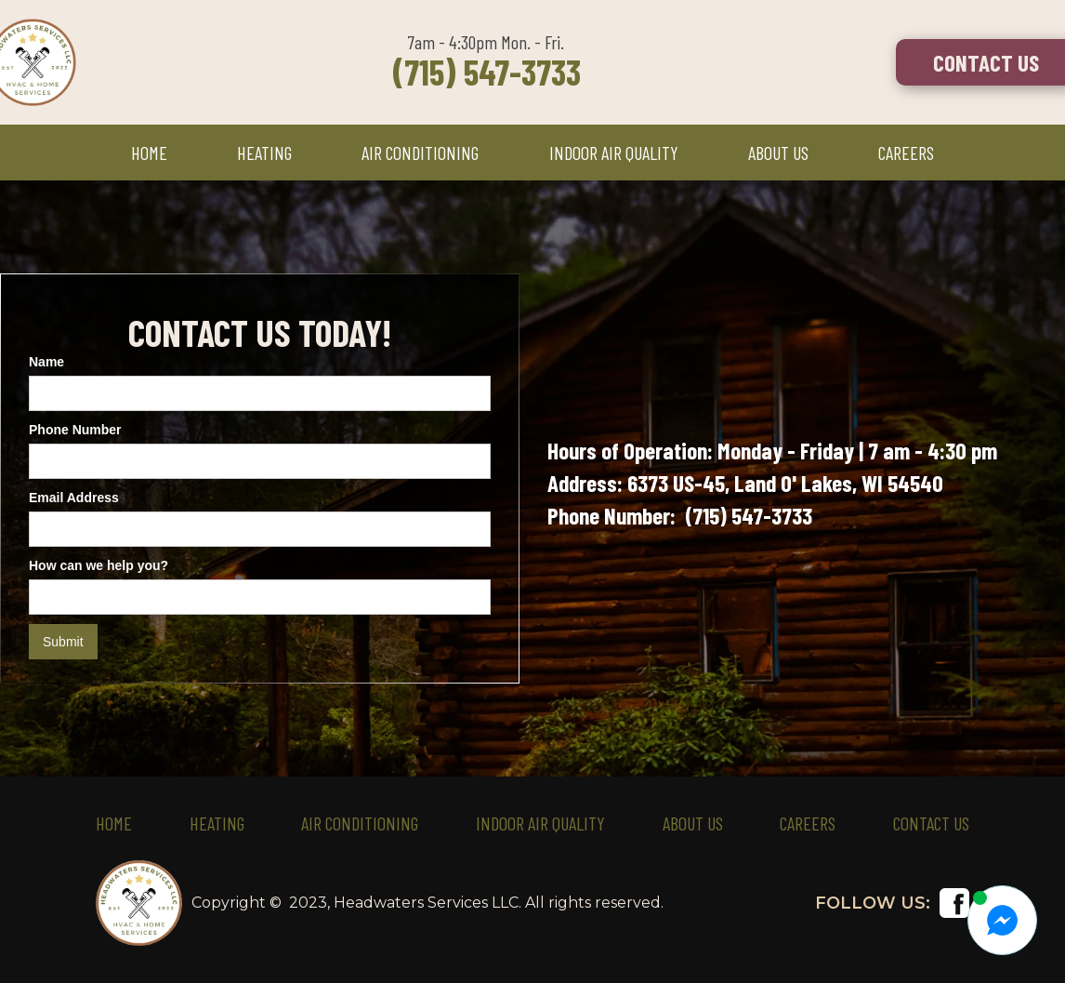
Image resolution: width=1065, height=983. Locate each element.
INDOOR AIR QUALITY (613, 152)
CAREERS (906, 152)
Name (46, 361)
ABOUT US (778, 152)
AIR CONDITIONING (420, 152)
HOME (149, 152)
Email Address (74, 497)
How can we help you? (98, 565)
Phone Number (75, 429)
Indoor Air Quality (540, 823)
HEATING (264, 152)
